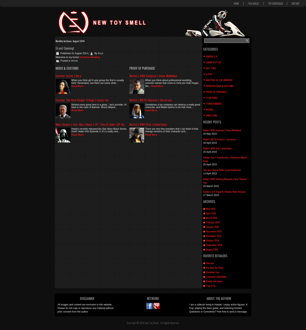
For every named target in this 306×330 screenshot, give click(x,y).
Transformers (214, 103)
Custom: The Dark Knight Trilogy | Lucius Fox (82, 100)
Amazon (210, 263)
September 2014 (214, 245)
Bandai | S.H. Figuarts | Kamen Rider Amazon (224, 191)
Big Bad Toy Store (214, 267)
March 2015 (212, 217)
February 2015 (213, 222)
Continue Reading (91, 57)
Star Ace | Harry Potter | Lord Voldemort (222, 170)
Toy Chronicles (275, 3)
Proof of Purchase (216, 91)
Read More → (79, 86)
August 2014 (212, 249)
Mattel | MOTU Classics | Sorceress (150, 100)
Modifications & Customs (220, 86)
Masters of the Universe (219, 80)
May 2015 (210, 208)
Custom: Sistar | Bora (68, 75)
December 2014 (214, 231)
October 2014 (212, 240)
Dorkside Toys (212, 272)
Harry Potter (213, 62)
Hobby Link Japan (214, 281)
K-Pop (209, 74)
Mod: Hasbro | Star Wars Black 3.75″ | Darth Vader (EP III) (90, 124)
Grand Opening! (65, 48)
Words (74, 60)
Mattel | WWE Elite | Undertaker (148, 124)
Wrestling (211, 115)
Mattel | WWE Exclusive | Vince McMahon (153, 75)
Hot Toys (211, 68)
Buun (100, 53)
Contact (296, 3)
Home (236, 3)
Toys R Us (211, 285)
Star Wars (212, 97)
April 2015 (211, 213)
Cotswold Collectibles (216, 276)
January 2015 (212, 226)
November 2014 (213, 236)
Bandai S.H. (212, 56)
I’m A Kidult (253, 3)
